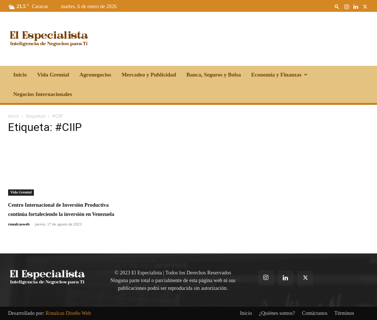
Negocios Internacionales (42, 94)
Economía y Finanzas (279, 75)
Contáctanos (314, 313)
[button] (336, 6)
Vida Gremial (53, 75)
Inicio (20, 75)
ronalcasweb (18, 224)
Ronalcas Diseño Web (68, 313)
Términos (344, 313)
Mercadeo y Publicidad (148, 75)
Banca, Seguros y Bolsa (213, 75)
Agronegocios (95, 75)
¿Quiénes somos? (277, 313)
